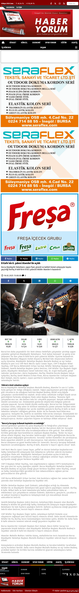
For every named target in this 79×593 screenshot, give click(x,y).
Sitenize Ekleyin (31, 590)
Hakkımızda (10, 7)
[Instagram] (60, 3)
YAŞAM (43, 47)
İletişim (19, 7)
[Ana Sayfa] (3, 42)
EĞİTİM (64, 42)
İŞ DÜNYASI (6, 47)
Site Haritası (17, 590)
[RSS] (64, 3)
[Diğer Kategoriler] (76, 47)
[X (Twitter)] (55, 3)
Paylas (8, 258)
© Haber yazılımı (65, 590)
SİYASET (12, 42)
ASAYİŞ (74, 42)
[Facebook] (51, 3)
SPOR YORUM (50, 42)
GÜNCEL (24, 42)
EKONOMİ (36, 42)
